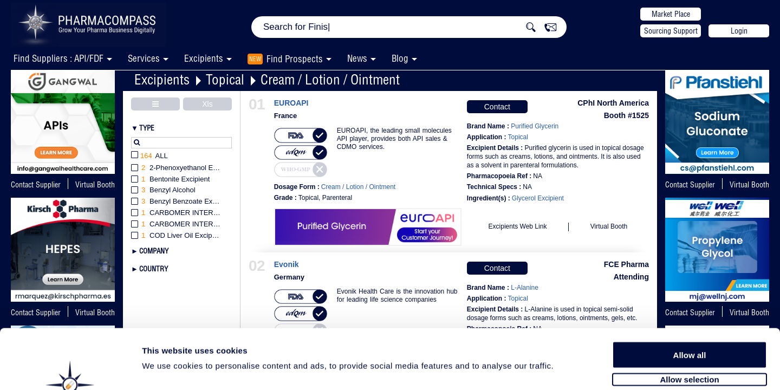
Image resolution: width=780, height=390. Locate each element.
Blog (400, 58)
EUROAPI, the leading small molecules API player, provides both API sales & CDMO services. (394, 139)
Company (153, 250)
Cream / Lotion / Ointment (330, 79)
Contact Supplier (36, 185)
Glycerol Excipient (538, 198)
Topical (225, 79)
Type (146, 127)
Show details (568, 369)
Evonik (286, 265)
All (149, 156)
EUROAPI (291, 103)
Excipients (162, 79)
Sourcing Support (671, 31)
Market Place (671, 14)
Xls (207, 104)
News (357, 58)
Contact (497, 106)
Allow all (689, 299)
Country (153, 268)
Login (739, 31)
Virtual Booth (749, 185)
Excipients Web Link (518, 226)
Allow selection (689, 323)
